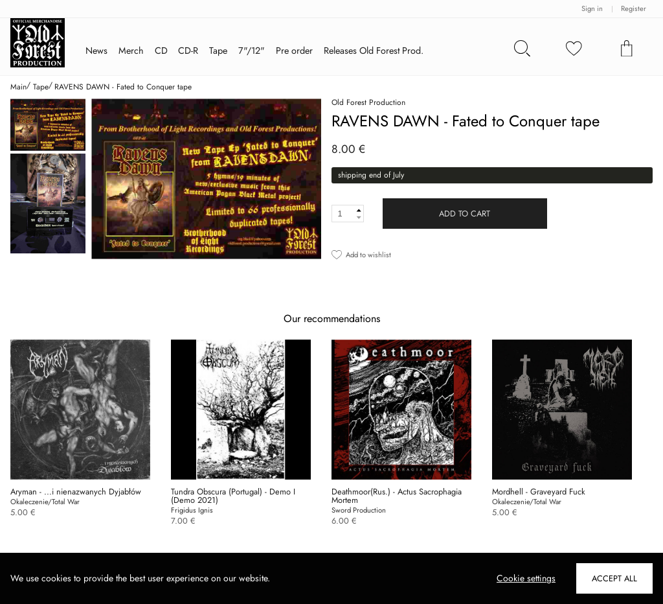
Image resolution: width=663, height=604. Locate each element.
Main (18, 87)
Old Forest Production (368, 102)
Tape (41, 87)
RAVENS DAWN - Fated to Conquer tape (123, 87)
